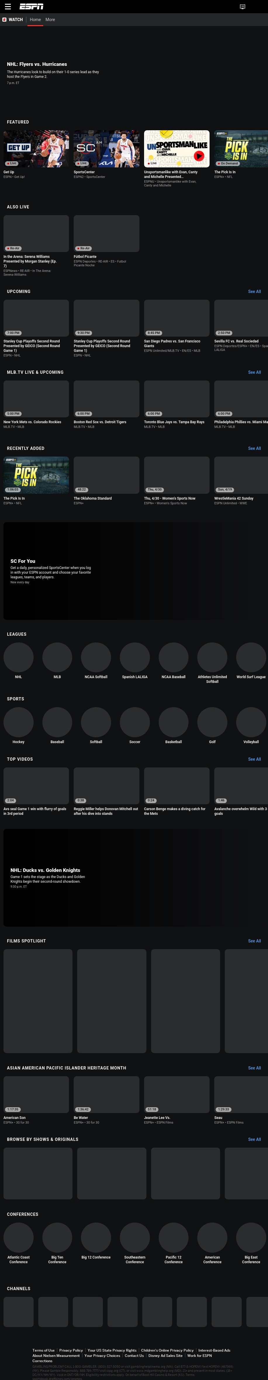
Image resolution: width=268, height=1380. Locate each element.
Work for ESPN (199, 1355)
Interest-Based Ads (214, 1350)
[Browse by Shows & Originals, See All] (257, 1140)
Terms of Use (43, 1350)
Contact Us (134, 1355)
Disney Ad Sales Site (165, 1355)
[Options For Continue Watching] (63, 175)
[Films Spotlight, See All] (257, 941)
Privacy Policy (71, 1350)
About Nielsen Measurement (56, 1355)
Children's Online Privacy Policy (167, 1350)
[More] (183, 19)
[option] (36, 155)
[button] (252, 6)
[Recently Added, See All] (257, 449)
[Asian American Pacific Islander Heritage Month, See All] (257, 1068)
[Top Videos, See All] (257, 759)
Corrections (42, 1361)
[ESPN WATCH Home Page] (13, 19)
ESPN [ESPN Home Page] (32, 6)
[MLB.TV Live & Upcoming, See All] (257, 373)
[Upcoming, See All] (257, 292)
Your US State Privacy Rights (112, 1350)
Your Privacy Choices (102, 1355)
